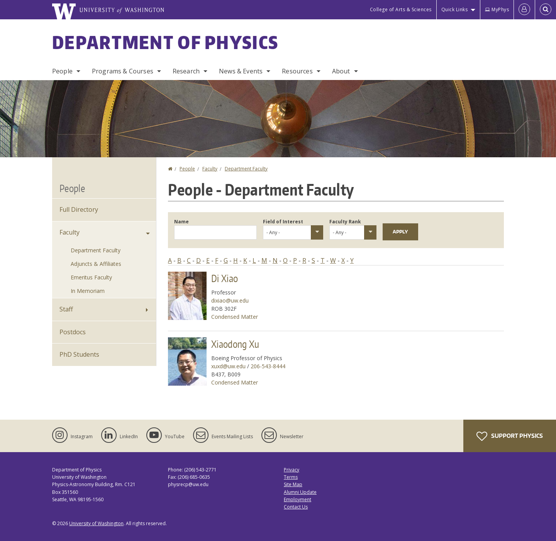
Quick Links (454, 9)
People (62, 71)
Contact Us (296, 507)
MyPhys (497, 9)
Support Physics (509, 436)
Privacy (291, 469)
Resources (297, 71)
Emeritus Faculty (91, 277)
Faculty (209, 168)
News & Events (241, 71)
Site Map (293, 484)
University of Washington (96, 523)
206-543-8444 (268, 366)
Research (186, 71)
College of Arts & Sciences (401, 9)
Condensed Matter (234, 316)
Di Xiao (224, 278)
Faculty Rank (345, 221)
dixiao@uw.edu (230, 300)
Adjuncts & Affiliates (96, 263)
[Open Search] (545, 9)
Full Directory (78, 209)
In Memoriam (88, 290)
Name (181, 221)
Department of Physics (165, 42)
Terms (291, 477)
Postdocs (72, 332)
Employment (297, 499)
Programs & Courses (122, 71)
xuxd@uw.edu (228, 366)
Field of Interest (283, 221)
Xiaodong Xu (235, 344)
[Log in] (524, 9)
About (341, 71)
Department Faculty (246, 168)
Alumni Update (300, 492)
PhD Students (79, 354)
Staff (66, 309)
